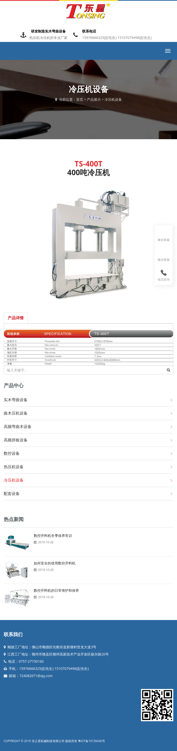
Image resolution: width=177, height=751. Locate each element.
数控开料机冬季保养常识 (53, 535)
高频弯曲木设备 (18, 426)
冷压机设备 (113, 99)
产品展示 (94, 99)
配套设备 (12, 493)
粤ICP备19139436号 (91, 741)
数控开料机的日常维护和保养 (56, 590)
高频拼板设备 (16, 440)
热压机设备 (14, 467)
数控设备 (12, 453)
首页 (79, 99)
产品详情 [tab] (16, 318)
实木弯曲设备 (16, 400)
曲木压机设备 (16, 413)
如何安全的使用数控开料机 (54, 563)
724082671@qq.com (36, 675)
